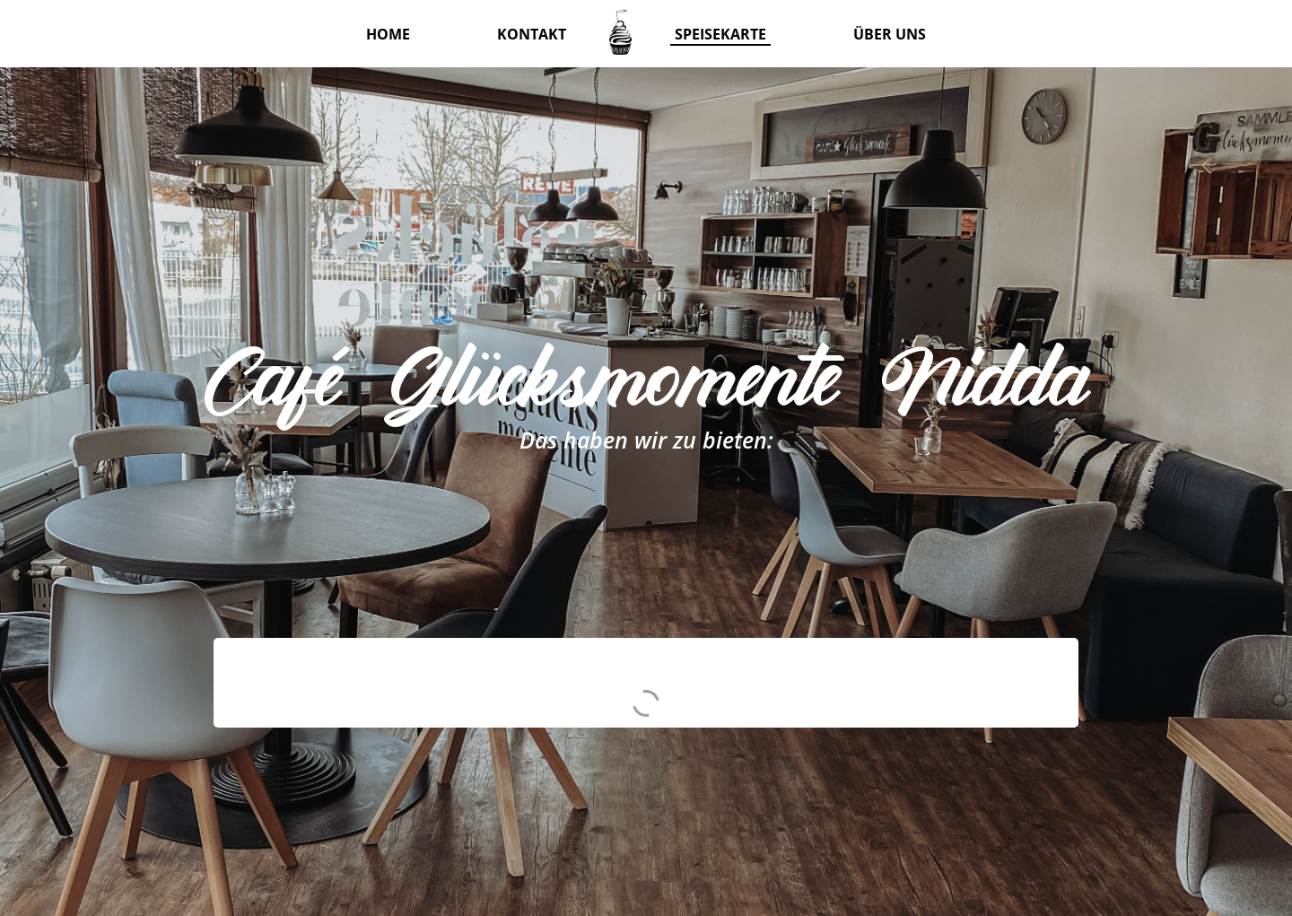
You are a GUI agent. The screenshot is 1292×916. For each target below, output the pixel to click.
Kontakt (531, 34)
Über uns (889, 34)
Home (388, 34)
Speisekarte (720, 34)
